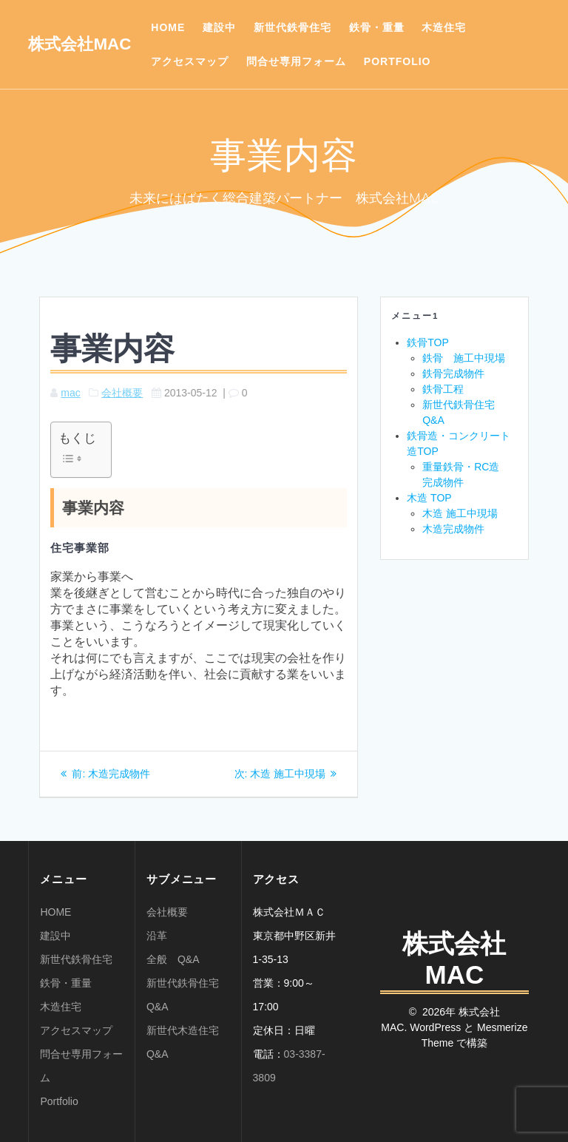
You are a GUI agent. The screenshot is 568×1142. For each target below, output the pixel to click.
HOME (168, 27)
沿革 (156, 936)
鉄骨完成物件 (453, 373)
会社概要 (122, 393)
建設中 (219, 27)
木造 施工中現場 (460, 513)
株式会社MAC (79, 44)
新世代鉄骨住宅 (292, 27)
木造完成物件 (453, 529)
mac (70, 393)
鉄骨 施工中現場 (463, 358)
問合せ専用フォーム (296, 61)
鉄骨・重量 (377, 27)
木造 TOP (429, 498)
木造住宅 (444, 27)
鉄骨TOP (428, 342)
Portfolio (397, 61)
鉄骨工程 (443, 389)
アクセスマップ (190, 61)
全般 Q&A (173, 959)
